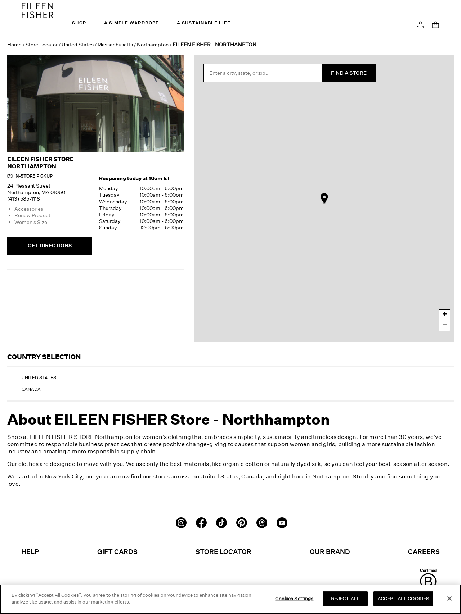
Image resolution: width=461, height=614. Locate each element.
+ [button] (444, 315)
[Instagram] (181, 522)
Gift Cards (117, 551)
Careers (424, 551)
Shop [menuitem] (79, 23)
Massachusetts (115, 44)
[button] (420, 24)
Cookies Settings (294, 599)
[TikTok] (221, 522)
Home (14, 44)
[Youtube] (282, 522)
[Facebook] (201, 522)
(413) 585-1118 (23, 199)
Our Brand (330, 551)
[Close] (449, 599)
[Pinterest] (241, 522)
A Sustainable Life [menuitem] (203, 23)
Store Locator (42, 44)
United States (78, 44)
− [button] (444, 325)
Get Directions (50, 245)
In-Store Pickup (30, 176)
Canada (31, 389)
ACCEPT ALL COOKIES (403, 599)
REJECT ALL (345, 599)
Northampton (153, 44)
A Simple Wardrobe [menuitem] (131, 23)
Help (30, 551)
